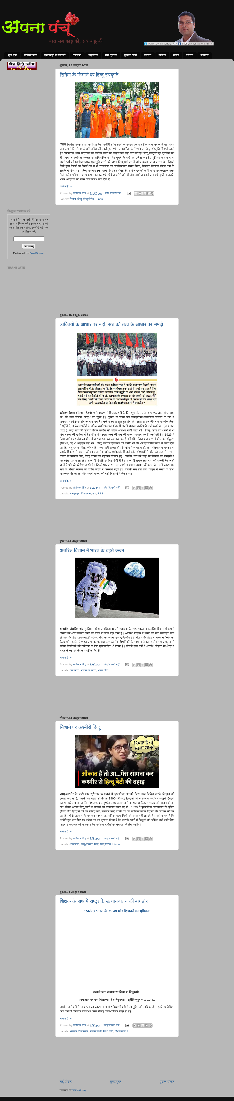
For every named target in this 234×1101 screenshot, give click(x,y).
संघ (94, 493)
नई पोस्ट (66, 1082)
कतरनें (147, 55)
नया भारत (74, 670)
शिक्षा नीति (108, 1031)
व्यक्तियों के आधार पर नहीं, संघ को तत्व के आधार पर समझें (111, 324)
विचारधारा (86, 493)
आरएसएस (75, 493)
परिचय (189, 55)
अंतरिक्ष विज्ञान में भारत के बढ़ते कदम (92, 550)
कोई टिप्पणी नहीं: (114, 193)
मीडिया (162, 55)
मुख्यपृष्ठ (115, 1082)
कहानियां (93, 55)
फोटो (176, 55)
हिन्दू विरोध (88, 199)
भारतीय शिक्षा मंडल (79, 1031)
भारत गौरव (103, 670)
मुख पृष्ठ (12, 55)
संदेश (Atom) (78, 1090)
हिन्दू (80, 199)
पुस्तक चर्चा (130, 55)
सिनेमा (73, 199)
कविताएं (77, 55)
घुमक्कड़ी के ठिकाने (55, 55)
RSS (100, 493)
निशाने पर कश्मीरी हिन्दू (80, 727)
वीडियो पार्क (30, 55)
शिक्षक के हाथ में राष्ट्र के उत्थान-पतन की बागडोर (104, 901)
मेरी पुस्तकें (111, 55)
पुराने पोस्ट (167, 1082)
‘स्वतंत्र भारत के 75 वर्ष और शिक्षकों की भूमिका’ (117, 911)
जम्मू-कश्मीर (87, 844)
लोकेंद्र (205, 55)
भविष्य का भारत (88, 670)
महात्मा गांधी (96, 1031)
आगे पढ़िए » (66, 186)
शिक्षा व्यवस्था (121, 1031)
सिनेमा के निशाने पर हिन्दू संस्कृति (89, 75)
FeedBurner (36, 253)
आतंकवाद (74, 844)
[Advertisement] (117, 226)
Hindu (99, 199)
